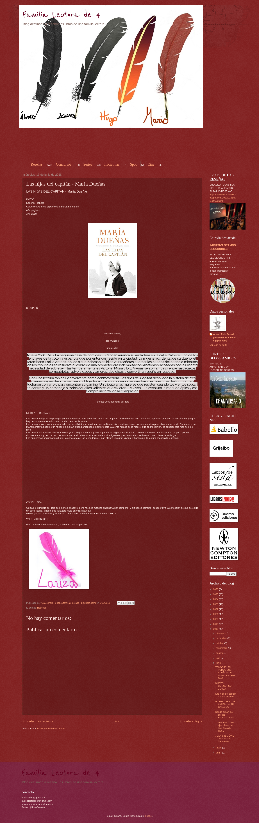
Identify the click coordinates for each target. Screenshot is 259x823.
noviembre (221, 638)
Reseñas (37, 164)
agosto (219, 653)
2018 (216, 629)
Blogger (148, 816)
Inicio (116, 721)
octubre (220, 643)
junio (218, 663)
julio (218, 658)
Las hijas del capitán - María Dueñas (225, 695)
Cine (150, 164)
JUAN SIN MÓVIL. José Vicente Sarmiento (224, 738)
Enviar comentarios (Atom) (51, 728)
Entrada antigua (191, 721)
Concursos (63, 164)
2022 (216, 609)
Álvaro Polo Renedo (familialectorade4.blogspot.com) (224, 337)
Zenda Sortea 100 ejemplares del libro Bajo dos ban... (224, 726)
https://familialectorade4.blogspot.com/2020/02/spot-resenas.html (223, 197)
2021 (216, 614)
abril (218, 752)
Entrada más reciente (37, 721)
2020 (216, 619)
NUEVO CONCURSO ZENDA (223, 686)
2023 (216, 604)
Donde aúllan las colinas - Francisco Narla (224, 715)
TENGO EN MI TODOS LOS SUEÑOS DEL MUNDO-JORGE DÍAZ (225, 673)
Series (87, 164)
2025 (216, 594)
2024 (216, 599)
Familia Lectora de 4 (61, 14)
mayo (219, 747)
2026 (216, 589)
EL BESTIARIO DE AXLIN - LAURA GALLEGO (225, 704)
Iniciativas (111, 164)
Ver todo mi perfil (218, 345)
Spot (133, 164)
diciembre (221, 633)
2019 (216, 624)
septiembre (222, 648)
